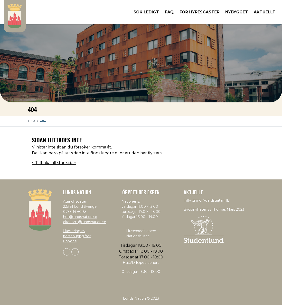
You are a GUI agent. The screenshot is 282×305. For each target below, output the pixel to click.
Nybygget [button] (236, 12)
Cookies (69, 241)
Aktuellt (264, 12)
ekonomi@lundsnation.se (84, 222)
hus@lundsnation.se (80, 217)
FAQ (169, 12)
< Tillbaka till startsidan (54, 162)
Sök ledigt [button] (146, 12)
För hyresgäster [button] (199, 12)
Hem (31, 121)
